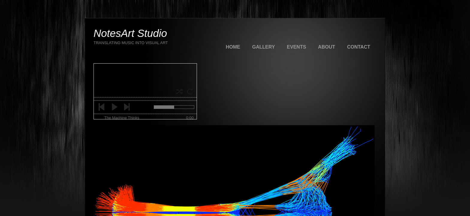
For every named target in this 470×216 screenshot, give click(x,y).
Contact (358, 47)
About (326, 47)
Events (296, 47)
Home (233, 47)
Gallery (263, 47)
